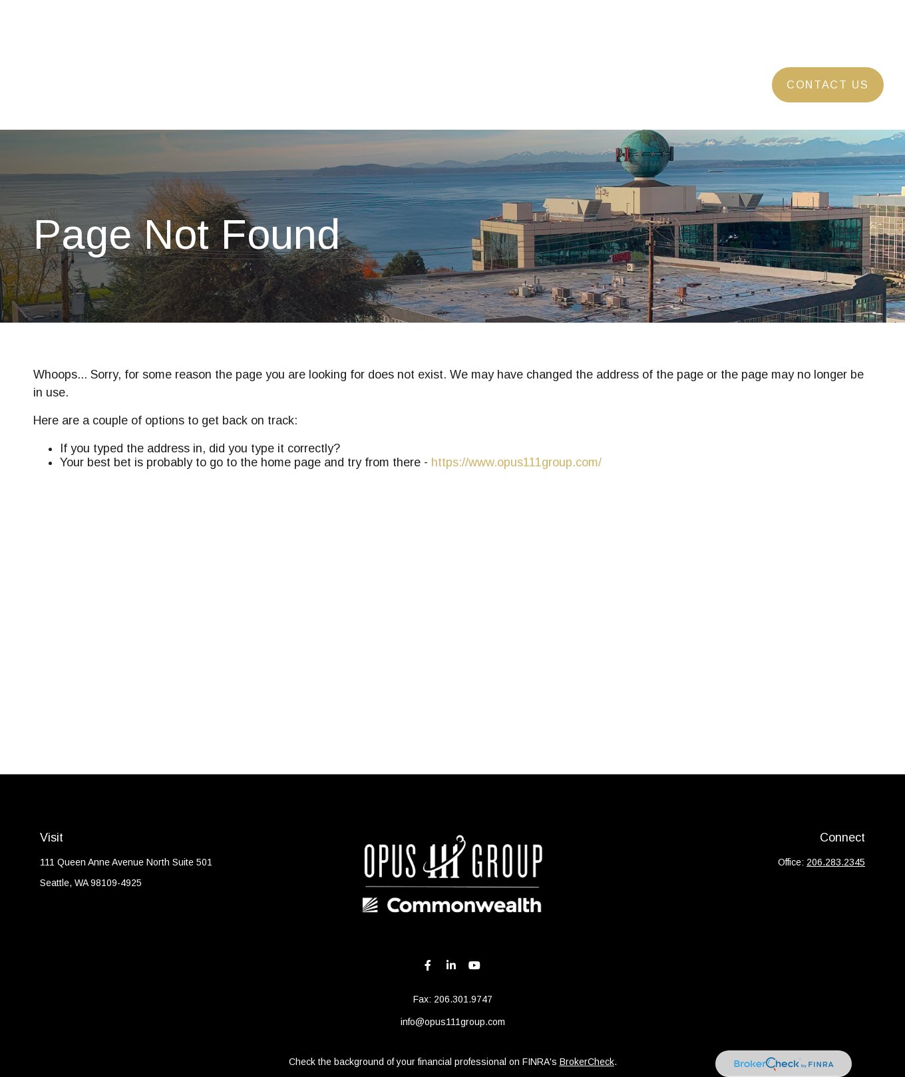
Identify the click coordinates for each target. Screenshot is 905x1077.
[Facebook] (428, 965)
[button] (309, 45)
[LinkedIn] (451, 965)
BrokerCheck (587, 1061)
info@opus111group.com (453, 1021)
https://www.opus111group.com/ (516, 462)
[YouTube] (475, 965)
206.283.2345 (836, 862)
